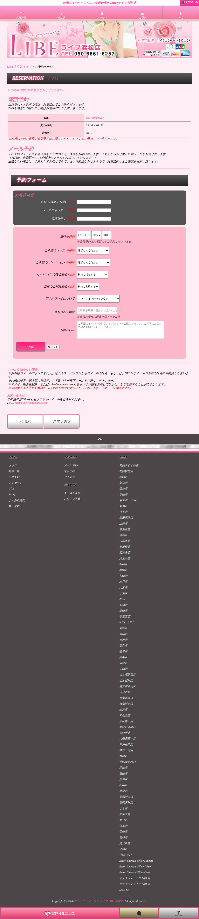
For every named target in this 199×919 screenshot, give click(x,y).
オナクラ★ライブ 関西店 (134, 884)
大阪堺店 (124, 732)
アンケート (15, 482)
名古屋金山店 (127, 686)
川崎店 (123, 575)
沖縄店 (123, 849)
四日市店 (124, 692)
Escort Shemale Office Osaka (135, 872)
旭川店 (123, 482)
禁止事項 (14, 506)
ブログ (13, 488)
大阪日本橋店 (127, 727)
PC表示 (25, 421)
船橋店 (123, 604)
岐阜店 (123, 651)
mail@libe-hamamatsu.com (31, 402)
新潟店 (123, 628)
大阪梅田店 (126, 721)
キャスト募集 (72, 492)
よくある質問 (17, 500)
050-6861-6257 (95, 117)
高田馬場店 (126, 517)
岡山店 (123, 767)
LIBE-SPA (124, 889)
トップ (13, 465)
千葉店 (123, 593)
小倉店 (123, 808)
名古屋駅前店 (127, 674)
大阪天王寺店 (127, 738)
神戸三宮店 (126, 750)
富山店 (123, 634)
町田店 (123, 564)
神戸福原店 (126, 744)
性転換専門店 (127, 761)
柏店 (122, 599)
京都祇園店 (126, 698)
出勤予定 (14, 477)
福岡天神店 (126, 802)
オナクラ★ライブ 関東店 (134, 878)
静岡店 (123, 657)
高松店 (123, 791)
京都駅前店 (126, 703)
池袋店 (123, 535)
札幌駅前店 (126, 471)
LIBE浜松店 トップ (19, 66)
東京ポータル (127, 500)
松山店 (123, 785)
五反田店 (124, 546)
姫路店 (123, 756)
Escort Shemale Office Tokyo (135, 866)
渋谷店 (123, 511)
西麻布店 (124, 552)
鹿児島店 (124, 843)
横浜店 (123, 570)
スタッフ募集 (72, 498)
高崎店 (123, 610)
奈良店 (123, 709)
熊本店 (123, 825)
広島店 (123, 779)
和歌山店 (124, 715)
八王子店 (124, 558)
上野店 (123, 523)
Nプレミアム (127, 622)
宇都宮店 (124, 616)
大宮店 (123, 587)
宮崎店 (123, 837)
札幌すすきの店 (128, 465)
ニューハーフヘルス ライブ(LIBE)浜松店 (98, 901)
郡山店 (123, 494)
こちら (43, 399)
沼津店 (123, 668)
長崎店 (123, 831)
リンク (13, 494)
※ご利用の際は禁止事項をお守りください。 (36, 90)
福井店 (123, 645)
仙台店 (123, 488)
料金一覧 (14, 471)
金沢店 (123, 639)
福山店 (123, 773)
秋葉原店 (124, 529)
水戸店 (123, 581)
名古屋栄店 (126, 680)
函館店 (123, 477)
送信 (30, 347)
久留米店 (124, 814)
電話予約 (69, 471)
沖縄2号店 (125, 854)
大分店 (123, 820)
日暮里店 (124, 541)
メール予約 (71, 465)
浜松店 (123, 663)
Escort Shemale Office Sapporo (136, 860)
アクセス (69, 477)
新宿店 (123, 506)
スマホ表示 (61, 421)
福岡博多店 (126, 796)
